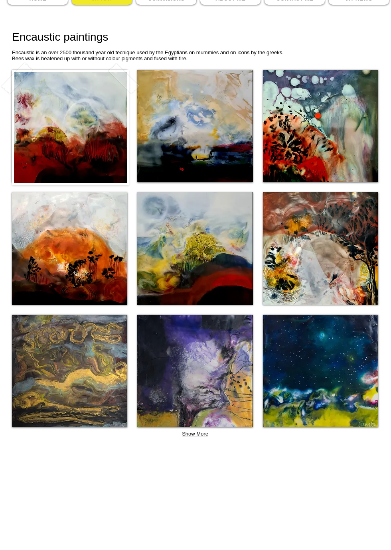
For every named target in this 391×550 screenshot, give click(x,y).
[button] (195, 126)
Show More (195, 434)
